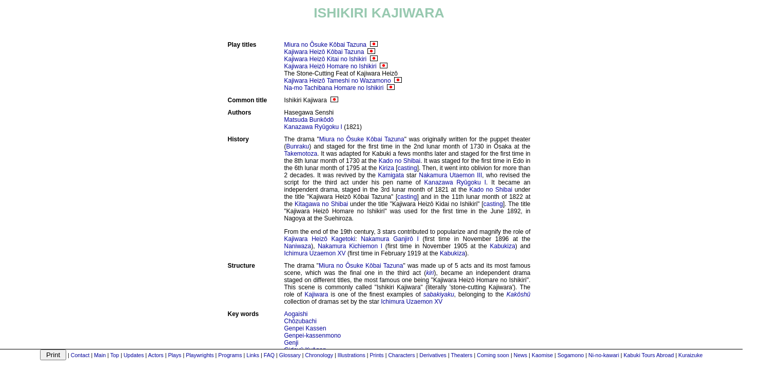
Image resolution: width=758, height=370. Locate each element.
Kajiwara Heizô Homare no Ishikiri (330, 66)
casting (407, 168)
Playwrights (199, 355)
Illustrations (351, 355)
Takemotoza (301, 153)
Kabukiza (502, 246)
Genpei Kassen (305, 328)
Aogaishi (296, 314)
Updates (134, 355)
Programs (230, 355)
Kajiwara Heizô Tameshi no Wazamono (337, 80)
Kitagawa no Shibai (321, 204)
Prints (376, 355)
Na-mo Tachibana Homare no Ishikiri (334, 87)
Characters (401, 355)
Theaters (461, 355)
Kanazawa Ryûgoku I (313, 127)
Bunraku (297, 146)
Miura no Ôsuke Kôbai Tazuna (325, 44)
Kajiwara (316, 294)
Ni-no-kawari (603, 355)
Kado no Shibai (400, 160)
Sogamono (570, 355)
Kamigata (391, 175)
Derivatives (432, 355)
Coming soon (493, 355)
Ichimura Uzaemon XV (315, 253)
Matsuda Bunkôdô (309, 119)
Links (252, 355)
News (521, 355)
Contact (80, 355)
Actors (155, 355)
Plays (174, 355)
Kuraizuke (690, 355)
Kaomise (542, 355)
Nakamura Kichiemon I (350, 246)
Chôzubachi (300, 321)
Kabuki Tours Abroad (649, 355)
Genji (291, 342)
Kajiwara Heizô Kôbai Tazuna (324, 51)
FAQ (269, 355)
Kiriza (386, 168)
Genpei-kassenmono (312, 335)
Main (100, 355)
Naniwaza (298, 246)
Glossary (290, 355)
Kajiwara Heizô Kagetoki (320, 239)
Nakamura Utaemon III (450, 175)
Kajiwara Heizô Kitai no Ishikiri (325, 59)
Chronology (319, 355)
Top (114, 355)
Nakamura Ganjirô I (390, 239)
